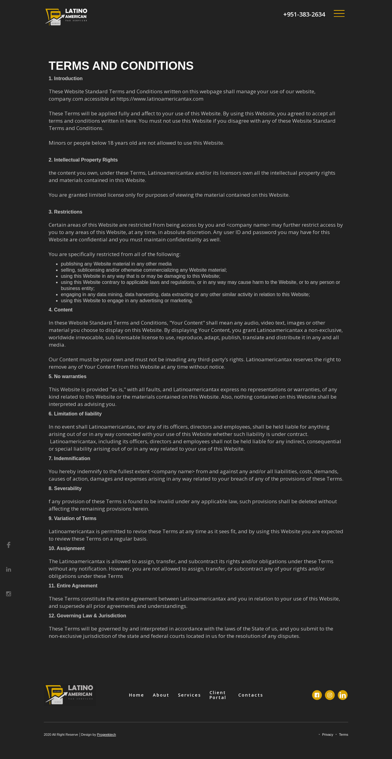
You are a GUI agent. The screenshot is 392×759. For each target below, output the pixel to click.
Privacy (327, 734)
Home (136, 695)
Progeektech (106, 734)
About (161, 695)
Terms (343, 734)
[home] (67, 17)
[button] (339, 14)
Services (189, 695)
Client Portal (217, 695)
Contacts (250, 695)
